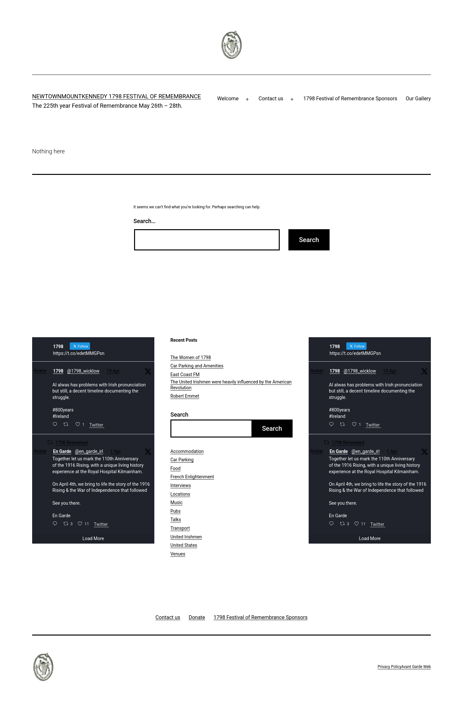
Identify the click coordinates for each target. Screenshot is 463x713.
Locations (180, 494)
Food (175, 468)
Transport (180, 528)
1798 (58, 371)
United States (183, 545)
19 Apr (113, 371)
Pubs (175, 511)
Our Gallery (418, 98)
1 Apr (115, 451)
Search (179, 414)
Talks (175, 519)
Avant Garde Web (416, 666)
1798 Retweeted (71, 442)
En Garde (62, 451)
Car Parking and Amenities (196, 365)
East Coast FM (185, 374)
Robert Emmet (184, 396)
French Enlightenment (192, 476)
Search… (144, 221)
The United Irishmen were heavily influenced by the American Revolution (231, 384)
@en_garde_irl (89, 451)
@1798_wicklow (83, 371)
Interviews (180, 485)
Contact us (271, 98)
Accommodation (187, 451)
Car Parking (182, 459)
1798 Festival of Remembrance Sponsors (350, 98)
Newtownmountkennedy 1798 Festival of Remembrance (116, 96)
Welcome (228, 98)
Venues (177, 553)
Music (176, 502)
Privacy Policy (389, 666)
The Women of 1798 (190, 357)
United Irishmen (186, 536)
